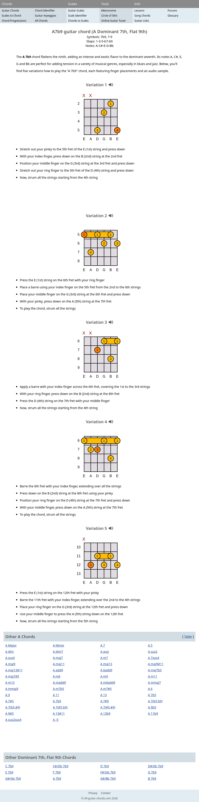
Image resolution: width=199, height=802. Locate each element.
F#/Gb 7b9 (108, 772)
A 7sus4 (153, 658)
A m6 (56, 676)
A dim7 (58, 651)
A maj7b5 (155, 670)
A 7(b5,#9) (12, 707)
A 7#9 (104, 701)
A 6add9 (106, 670)
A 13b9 (105, 713)
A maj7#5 (12, 676)
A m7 (104, 658)
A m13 (10, 682)
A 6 (150, 689)
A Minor (58, 645)
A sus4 (10, 658)
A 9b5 (152, 707)
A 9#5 (9, 713)
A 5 (150, 645)
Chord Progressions (14, 21)
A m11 (152, 676)
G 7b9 (152, 772)
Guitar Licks (141, 21)
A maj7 (58, 658)
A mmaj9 (11, 689)
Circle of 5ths (109, 15)
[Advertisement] (99, 198)
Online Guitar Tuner (113, 21)
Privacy (93, 793)
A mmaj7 (154, 682)
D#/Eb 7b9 (155, 766)
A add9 (58, 670)
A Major (11, 645)
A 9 (7, 695)
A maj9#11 (155, 664)
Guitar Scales (76, 10)
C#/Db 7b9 (60, 766)
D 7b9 (104, 766)
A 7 (102, 645)
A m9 (104, 676)
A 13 (103, 695)
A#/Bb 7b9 (108, 778)
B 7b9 (152, 778)
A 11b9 (153, 713)
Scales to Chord (11, 15)
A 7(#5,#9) (107, 707)
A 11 (56, 695)
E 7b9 (9, 772)
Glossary (173, 15)
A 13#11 (59, 713)
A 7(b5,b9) (155, 701)
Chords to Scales (78, 21)
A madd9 (59, 682)
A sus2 (152, 651)
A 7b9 (57, 701)
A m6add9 (107, 682)
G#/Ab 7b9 (13, 778)
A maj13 (106, 664)
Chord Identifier (45, 10)
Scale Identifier (77, 15)
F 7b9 (57, 772)
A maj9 (10, 664)
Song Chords (142, 15)
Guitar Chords (10, 10)
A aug (104, 651)
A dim (9, 651)
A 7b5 (152, 695)
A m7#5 (106, 689)
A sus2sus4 (13, 720)
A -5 (55, 720)
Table (188, 636)
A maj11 (59, 664)
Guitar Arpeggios (45, 15)
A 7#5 (9, 701)
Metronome (108, 10)
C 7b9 (9, 766)
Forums (172, 10)
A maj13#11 (14, 670)
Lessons (139, 10)
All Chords (41, 21)
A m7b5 (58, 689)
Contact (105, 793)
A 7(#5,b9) (60, 707)
